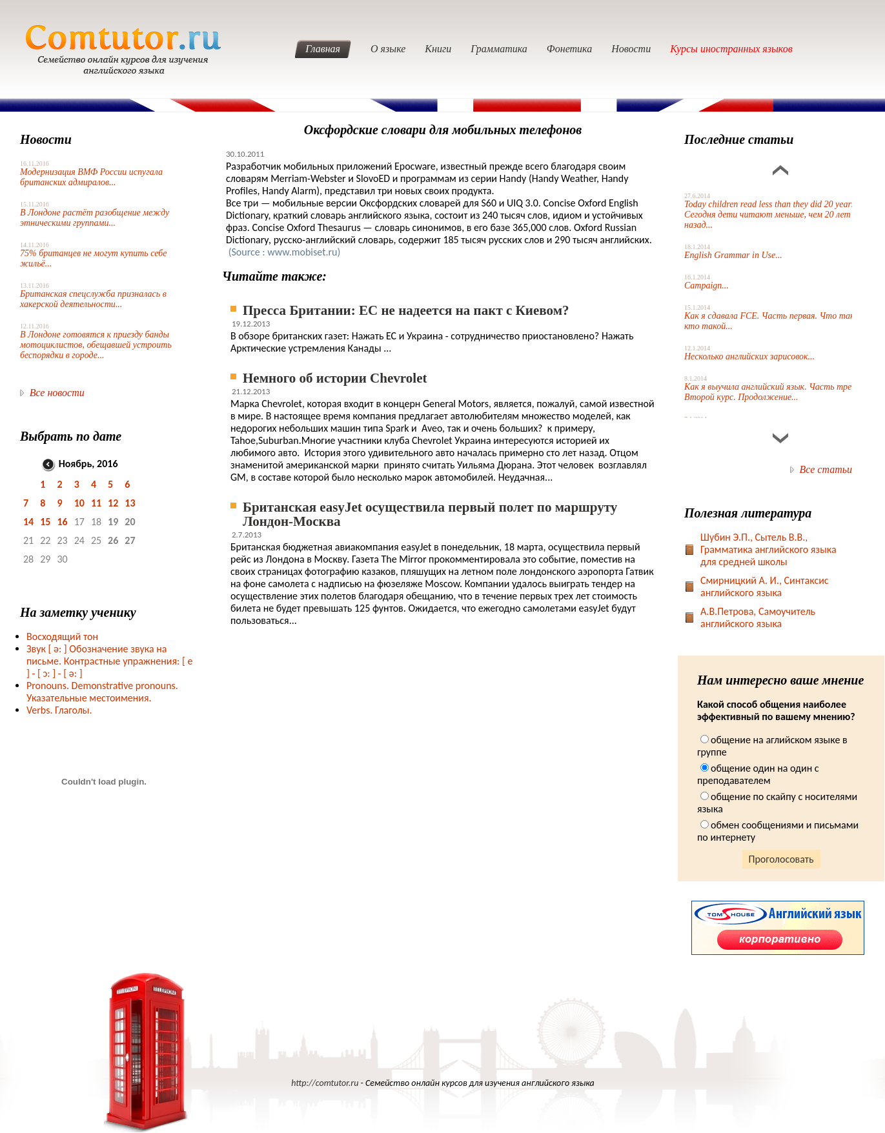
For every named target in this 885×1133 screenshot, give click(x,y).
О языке (388, 48)
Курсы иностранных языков (731, 48)
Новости (631, 48)
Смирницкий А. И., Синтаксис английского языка (764, 586)
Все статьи (826, 469)
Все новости (57, 392)
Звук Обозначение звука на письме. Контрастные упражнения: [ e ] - (109, 661)
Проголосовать (781, 859)
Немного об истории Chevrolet (335, 378)
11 (96, 503)
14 (28, 522)
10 (79, 503)
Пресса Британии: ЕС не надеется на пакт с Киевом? (406, 310)
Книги (438, 48)
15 (45, 522)
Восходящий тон (62, 636)
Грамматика (499, 48)
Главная (322, 48)
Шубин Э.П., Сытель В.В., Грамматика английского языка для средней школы (768, 549)
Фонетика (569, 48)
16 (62, 522)
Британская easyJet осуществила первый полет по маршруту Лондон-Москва (430, 514)
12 (113, 503)
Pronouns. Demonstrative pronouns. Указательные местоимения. (102, 691)
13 (130, 503)
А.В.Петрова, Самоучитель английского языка (757, 617)
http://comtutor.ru (324, 1083)
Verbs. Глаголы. (59, 710)
